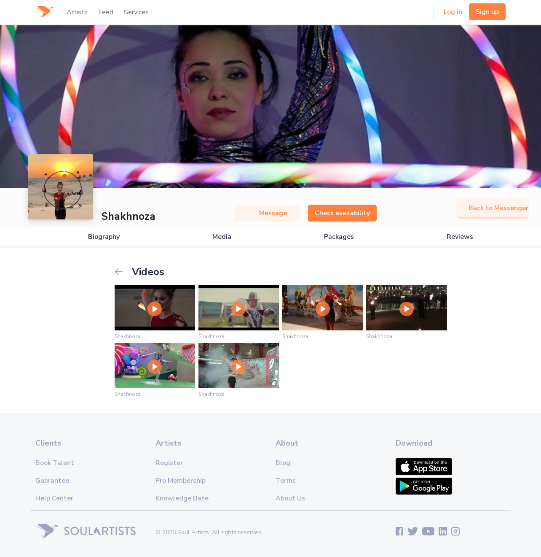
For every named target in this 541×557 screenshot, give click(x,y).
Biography (104, 237)
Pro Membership (180, 480)
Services (136, 12)
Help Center (54, 498)
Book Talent (54, 463)
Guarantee (52, 480)
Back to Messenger (493, 208)
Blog (283, 463)
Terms (286, 480)
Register (169, 463)
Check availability (342, 213)
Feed (105, 12)
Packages (339, 237)
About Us (290, 498)
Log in (453, 11)
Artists (77, 12)
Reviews (460, 237)
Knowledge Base (182, 498)
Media (221, 237)
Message (266, 213)
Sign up (487, 11)
